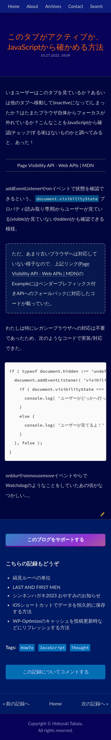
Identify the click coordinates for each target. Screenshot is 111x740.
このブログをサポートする (55, 539)
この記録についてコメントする (55, 671)
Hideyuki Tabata (67, 723)
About (32, 6)
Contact (75, 6)
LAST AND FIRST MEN (36, 587)
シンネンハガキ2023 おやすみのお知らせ (57, 595)
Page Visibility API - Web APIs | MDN (55, 165)
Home (14, 6)
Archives (53, 6)
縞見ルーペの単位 (32, 577)
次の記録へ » (94, 703)
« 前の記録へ (16, 703)
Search (96, 6)
